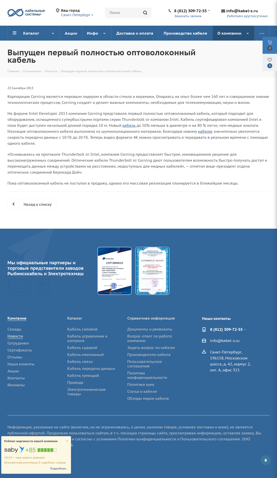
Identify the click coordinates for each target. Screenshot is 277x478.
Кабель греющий (83, 375)
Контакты (16, 378)
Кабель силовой (82, 329)
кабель (129, 125)
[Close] (67, 441)
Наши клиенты (21, 364)
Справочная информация (151, 318)
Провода (75, 382)
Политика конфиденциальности (147, 375)
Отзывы (14, 357)
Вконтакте (266, 460)
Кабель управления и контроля (87, 338)
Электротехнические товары (86, 391)
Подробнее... (59, 468)
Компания (16, 318)
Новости (15, 336)
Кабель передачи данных (91, 368)
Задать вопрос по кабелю (151, 347)
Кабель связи (80, 361)
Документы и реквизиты (149, 329)
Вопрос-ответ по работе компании (149, 338)
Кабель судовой (82, 347)
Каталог (74, 318)
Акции (13, 371)
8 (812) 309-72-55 (190, 10)
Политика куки (140, 384)
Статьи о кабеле (142, 391)
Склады (14, 329)
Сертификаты (19, 350)
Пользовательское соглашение (144, 363)
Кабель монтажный (85, 354)
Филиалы (16, 385)
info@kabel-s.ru (242, 10)
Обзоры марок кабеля (148, 398)
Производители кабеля (149, 354)
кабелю (205, 131)
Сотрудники (18, 343)
